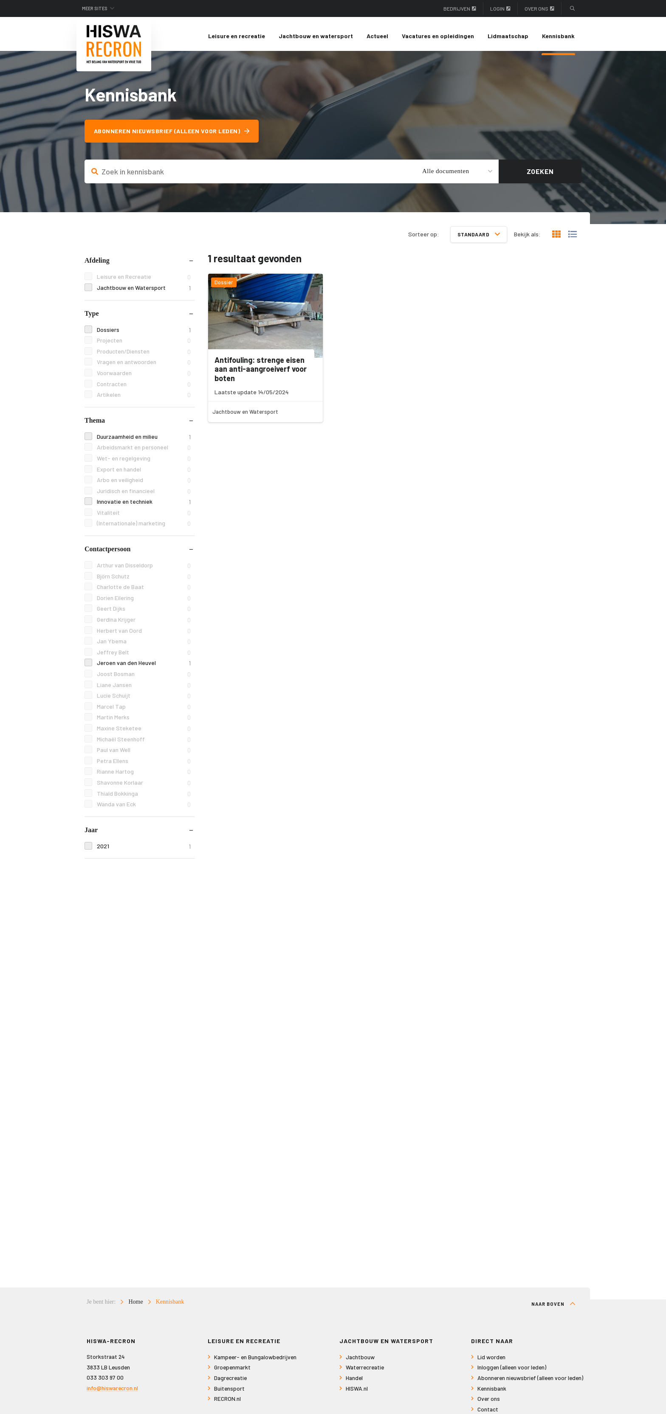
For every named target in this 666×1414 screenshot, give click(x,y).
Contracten (144, 388)
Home (135, 1306)
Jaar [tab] (91, 833)
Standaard (478, 238)
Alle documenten (445, 175)
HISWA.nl (357, 1392)
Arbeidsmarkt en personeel (144, 452)
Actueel (377, 35)
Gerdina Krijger (144, 624)
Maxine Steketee (144, 732)
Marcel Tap (144, 711)
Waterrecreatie (365, 1371)
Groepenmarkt (232, 1371)
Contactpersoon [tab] (107, 552)
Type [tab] (92, 317)
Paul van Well (144, 754)
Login (500, 8)
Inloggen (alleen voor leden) (511, 1371)
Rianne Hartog (144, 776)
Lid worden (491, 1361)
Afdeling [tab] (97, 264)
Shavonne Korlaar (144, 787)
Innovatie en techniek (144, 506)
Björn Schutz (144, 580)
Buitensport (229, 1392)
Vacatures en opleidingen (438, 35)
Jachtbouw (360, 1361)
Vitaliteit (144, 517)
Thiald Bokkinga (144, 798)
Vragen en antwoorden (144, 366)
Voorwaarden (144, 377)
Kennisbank (558, 35)
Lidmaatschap (508, 35)
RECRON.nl (227, 1402)
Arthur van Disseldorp (144, 569)
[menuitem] (236, 36)
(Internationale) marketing (144, 528)
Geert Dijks (144, 613)
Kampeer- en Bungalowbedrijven (255, 1361)
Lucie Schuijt (144, 700)
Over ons (539, 8)
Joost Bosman (144, 678)
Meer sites (99, 8)
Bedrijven (459, 8)
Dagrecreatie (230, 1382)
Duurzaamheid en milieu (144, 441)
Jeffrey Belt (144, 656)
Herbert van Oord (144, 635)
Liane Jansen (144, 689)
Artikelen (144, 399)
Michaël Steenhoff (144, 743)
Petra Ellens (144, 765)
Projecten (144, 345)
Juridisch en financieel (144, 495)
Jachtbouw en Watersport (144, 292)
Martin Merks (144, 722)
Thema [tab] (95, 424)
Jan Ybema (144, 646)
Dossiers (144, 334)
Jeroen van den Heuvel (144, 667)
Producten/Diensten (144, 355)
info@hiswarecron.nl (112, 1392)
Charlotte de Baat (144, 591)
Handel (354, 1382)
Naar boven (553, 1308)
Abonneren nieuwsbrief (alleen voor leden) (175, 135)
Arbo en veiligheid (144, 484)
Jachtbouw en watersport (316, 35)
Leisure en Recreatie (144, 281)
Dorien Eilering (144, 602)
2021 (144, 850)
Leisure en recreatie (236, 35)
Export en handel (144, 473)
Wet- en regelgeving (144, 462)
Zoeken (540, 175)
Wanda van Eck (144, 809)
